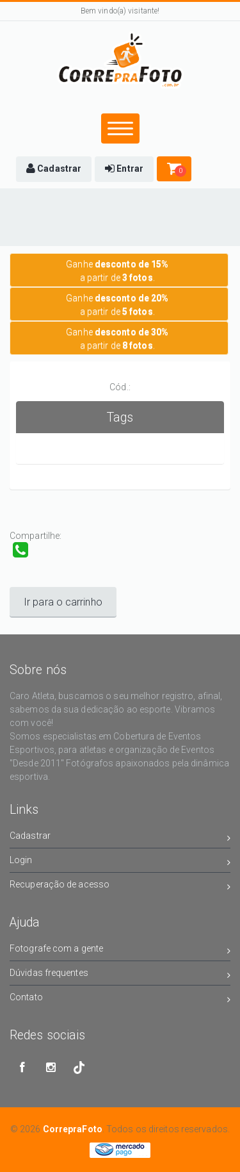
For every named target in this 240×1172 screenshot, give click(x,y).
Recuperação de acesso (120, 886)
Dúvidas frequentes (120, 975)
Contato (120, 999)
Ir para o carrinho (63, 602)
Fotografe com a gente (120, 950)
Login (120, 862)
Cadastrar (120, 837)
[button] (54, 169)
